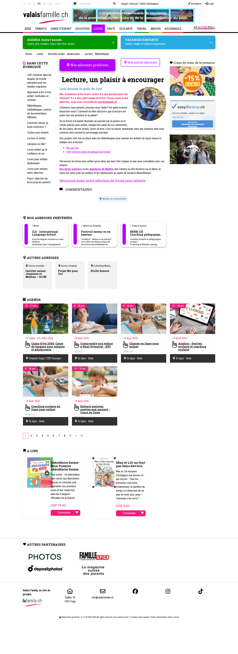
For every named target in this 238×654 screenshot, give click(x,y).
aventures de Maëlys (101, 166)
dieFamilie (47, 3)
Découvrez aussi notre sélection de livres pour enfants (102, 178)
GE (29, 3)
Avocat (134, 3)
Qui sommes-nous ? (122, 615)
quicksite (75, 615)
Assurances (173, 28)
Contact (135, 615)
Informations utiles (164, 615)
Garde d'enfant (61, 28)
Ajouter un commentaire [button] (112, 196)
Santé (111, 28)
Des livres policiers (70, 166)
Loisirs (98, 28)
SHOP (58, 3)
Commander (68, 510)
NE (34, 3)
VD (25, 3)
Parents (41, 28)
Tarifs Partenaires (149, 3)
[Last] (81, 433)
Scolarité (126, 28)
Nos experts (144, 615)
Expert (124, 3)
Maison (156, 28)
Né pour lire (72, 145)
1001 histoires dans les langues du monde (88, 149)
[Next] (76, 433)
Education (83, 28)
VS (39, 3)
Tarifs (153, 615)
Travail (142, 28)
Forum (176, 615)
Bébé (28, 28)
